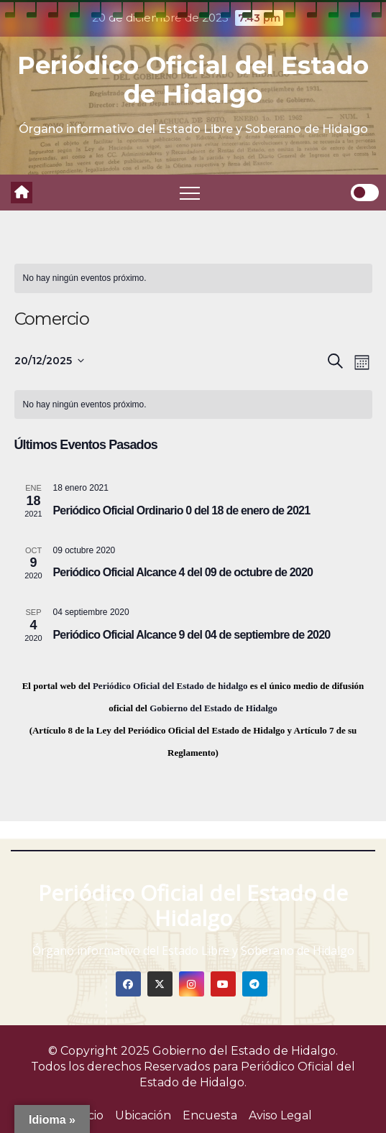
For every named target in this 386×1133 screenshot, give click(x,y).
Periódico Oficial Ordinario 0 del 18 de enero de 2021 (182, 510)
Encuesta (210, 1115)
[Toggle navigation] (189, 192)
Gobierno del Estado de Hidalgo (213, 708)
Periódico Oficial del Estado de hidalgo (170, 685)
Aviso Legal (280, 1115)
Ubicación (143, 1115)
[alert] (193, 278)
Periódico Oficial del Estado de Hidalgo (193, 79)
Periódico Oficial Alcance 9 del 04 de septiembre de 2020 (192, 635)
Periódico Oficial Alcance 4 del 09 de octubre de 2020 (183, 572)
